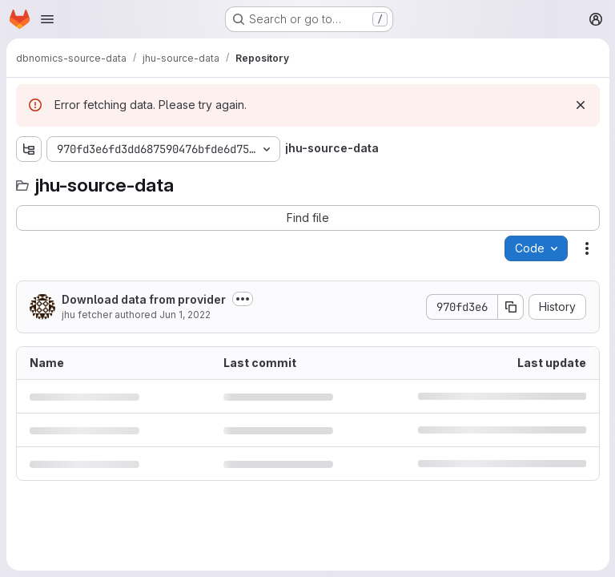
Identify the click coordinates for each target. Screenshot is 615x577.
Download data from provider (144, 299)
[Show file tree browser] (29, 149)
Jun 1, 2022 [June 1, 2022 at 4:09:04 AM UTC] (185, 315)
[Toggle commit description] (242, 299)
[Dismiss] (579, 105)
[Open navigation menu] (47, 19)
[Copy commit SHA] (510, 307)
